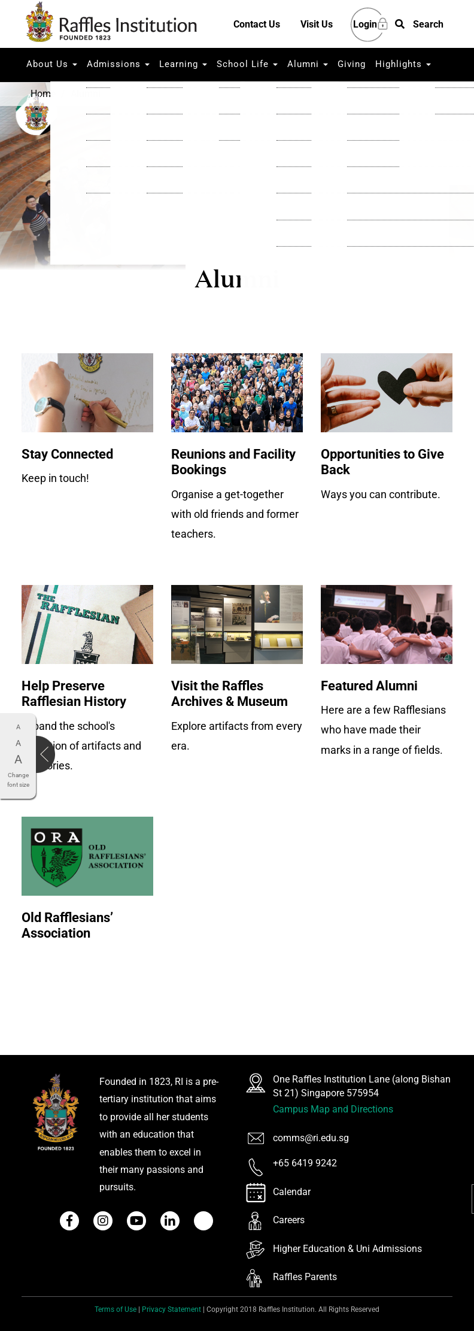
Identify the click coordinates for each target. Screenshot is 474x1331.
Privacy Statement (171, 1309)
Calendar (292, 1191)
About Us (51, 64)
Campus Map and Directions (333, 1109)
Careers (289, 1220)
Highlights (403, 64)
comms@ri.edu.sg (311, 1138)
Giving (352, 64)
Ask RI (41, 97)
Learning (183, 64)
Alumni (307, 64)
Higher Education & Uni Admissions (347, 1248)
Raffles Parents (305, 1277)
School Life (247, 64)
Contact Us (256, 24)
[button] (419, 25)
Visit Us (316, 24)
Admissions (118, 64)
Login (365, 25)
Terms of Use (115, 1309)
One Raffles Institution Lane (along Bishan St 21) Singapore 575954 (362, 1086)
